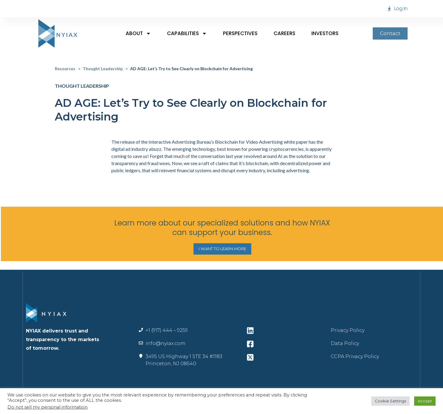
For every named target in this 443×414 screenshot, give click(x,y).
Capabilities (187, 33)
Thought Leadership (103, 68)
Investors (325, 33)
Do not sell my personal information (47, 407)
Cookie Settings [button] (390, 401)
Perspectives (240, 33)
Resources (65, 68)
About (138, 33)
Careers (284, 33)
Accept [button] (425, 401)
